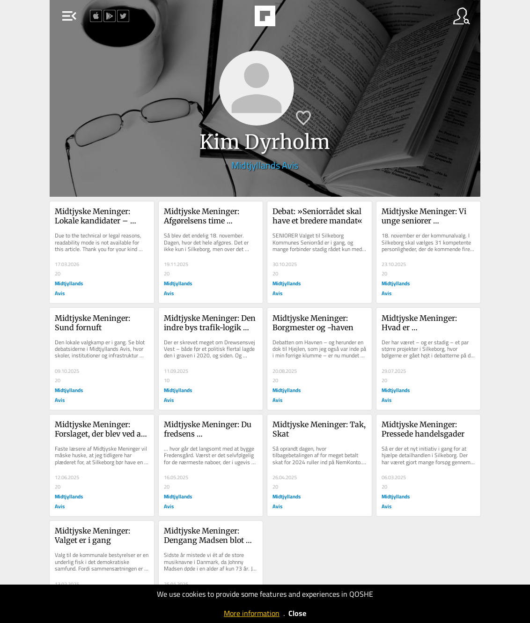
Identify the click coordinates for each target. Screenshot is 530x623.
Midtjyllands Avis (264, 165)
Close (297, 613)
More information (252, 613)
